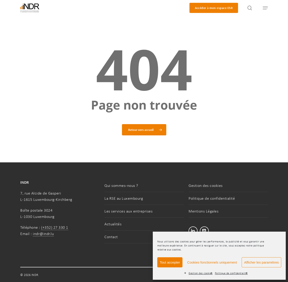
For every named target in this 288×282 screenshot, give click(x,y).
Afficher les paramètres (261, 262)
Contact (111, 236)
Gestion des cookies (201, 273)
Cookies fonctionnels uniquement (212, 262)
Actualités (113, 224)
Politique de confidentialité (231, 273)
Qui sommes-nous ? (121, 185)
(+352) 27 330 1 (54, 227)
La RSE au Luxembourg (123, 198)
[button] (263, 8)
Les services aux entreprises (128, 211)
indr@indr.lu (43, 233)
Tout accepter (170, 262)
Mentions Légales (203, 211)
